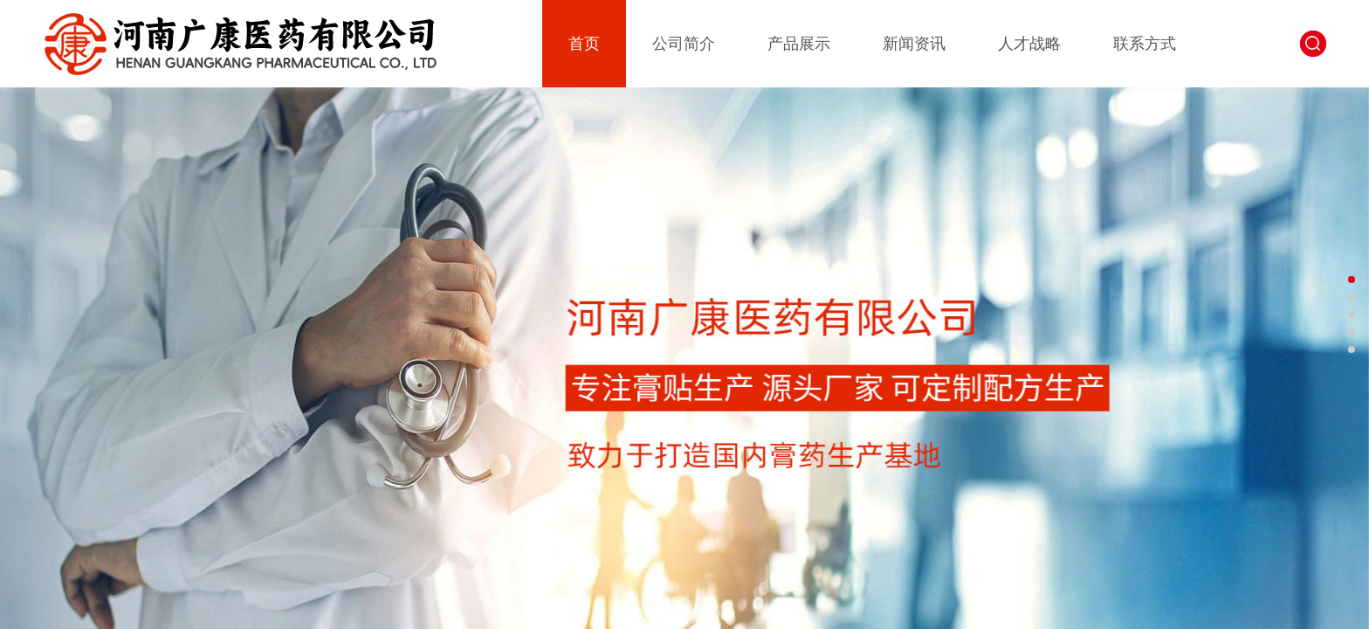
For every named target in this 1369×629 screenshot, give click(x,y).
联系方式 (1144, 43)
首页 (584, 43)
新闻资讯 (914, 43)
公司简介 (683, 43)
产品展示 (798, 43)
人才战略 (1029, 43)
